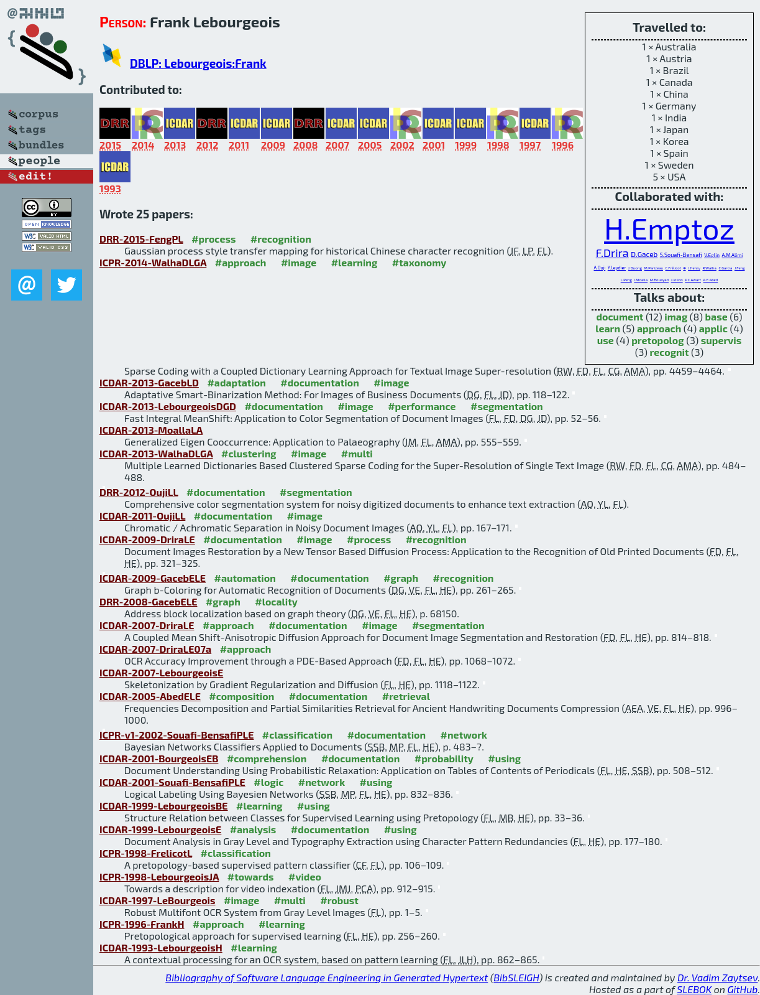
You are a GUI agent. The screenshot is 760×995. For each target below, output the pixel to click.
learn (607, 328)
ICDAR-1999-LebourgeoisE (160, 829)
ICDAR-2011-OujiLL (142, 515)
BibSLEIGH (516, 977)
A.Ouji (600, 267)
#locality (276, 601)
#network (464, 734)
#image (298, 262)
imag (675, 316)
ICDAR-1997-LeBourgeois (157, 900)
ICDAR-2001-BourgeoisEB (158, 758)
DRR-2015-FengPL (141, 239)
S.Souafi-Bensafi (681, 254)
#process (213, 239)
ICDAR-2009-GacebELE (152, 578)
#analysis (253, 829)
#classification (297, 734)
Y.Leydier (617, 267)
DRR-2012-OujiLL (138, 492)
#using (504, 758)
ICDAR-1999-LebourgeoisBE (163, 805)
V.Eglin (712, 255)
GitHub (743, 989)
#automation (245, 578)
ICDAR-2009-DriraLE (147, 539)
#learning (354, 262)
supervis (721, 340)
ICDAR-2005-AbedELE (150, 696)
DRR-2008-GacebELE (148, 601)
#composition (241, 696)
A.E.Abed (710, 280)
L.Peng (626, 280)
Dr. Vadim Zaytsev (717, 977)
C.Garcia (725, 268)
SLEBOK (694, 989)
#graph (400, 578)
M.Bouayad (659, 280)
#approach (241, 262)
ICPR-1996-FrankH (142, 924)
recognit (669, 352)
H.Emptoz (669, 228)
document (619, 316)
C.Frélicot (673, 268)
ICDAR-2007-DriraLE (147, 625)
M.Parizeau (653, 268)
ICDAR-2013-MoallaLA (151, 430)
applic (713, 328)
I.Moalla (641, 280)
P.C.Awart (693, 280)
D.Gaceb (644, 254)
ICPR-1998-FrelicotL (145, 853)
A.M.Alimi (732, 255)
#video (304, 876)
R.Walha (709, 268)
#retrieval (406, 696)
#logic (268, 782)
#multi (357, 453)
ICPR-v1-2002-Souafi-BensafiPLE (176, 734)
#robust (339, 900)
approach (659, 328)
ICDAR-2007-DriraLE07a (155, 649)
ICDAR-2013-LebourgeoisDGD (167, 406)
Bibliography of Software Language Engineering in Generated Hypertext (326, 977)
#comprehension (267, 758)
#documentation (319, 382)
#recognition (280, 239)
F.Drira (612, 252)
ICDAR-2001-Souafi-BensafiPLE (172, 782)
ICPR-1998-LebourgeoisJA (159, 876)
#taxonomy (419, 262)
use (605, 340)
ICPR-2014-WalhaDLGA (152, 262)
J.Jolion (677, 280)
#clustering (249, 453)
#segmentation (506, 406)
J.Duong (635, 268)
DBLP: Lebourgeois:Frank (198, 63)
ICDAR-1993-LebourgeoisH (160, 947)
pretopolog (657, 340)
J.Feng (740, 268)
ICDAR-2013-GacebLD (149, 382)
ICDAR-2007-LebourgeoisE (161, 672)
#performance (422, 406)
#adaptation (236, 382)
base (716, 316)
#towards (250, 876)
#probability (444, 758)
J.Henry (694, 268)
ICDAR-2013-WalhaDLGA (156, 453)
